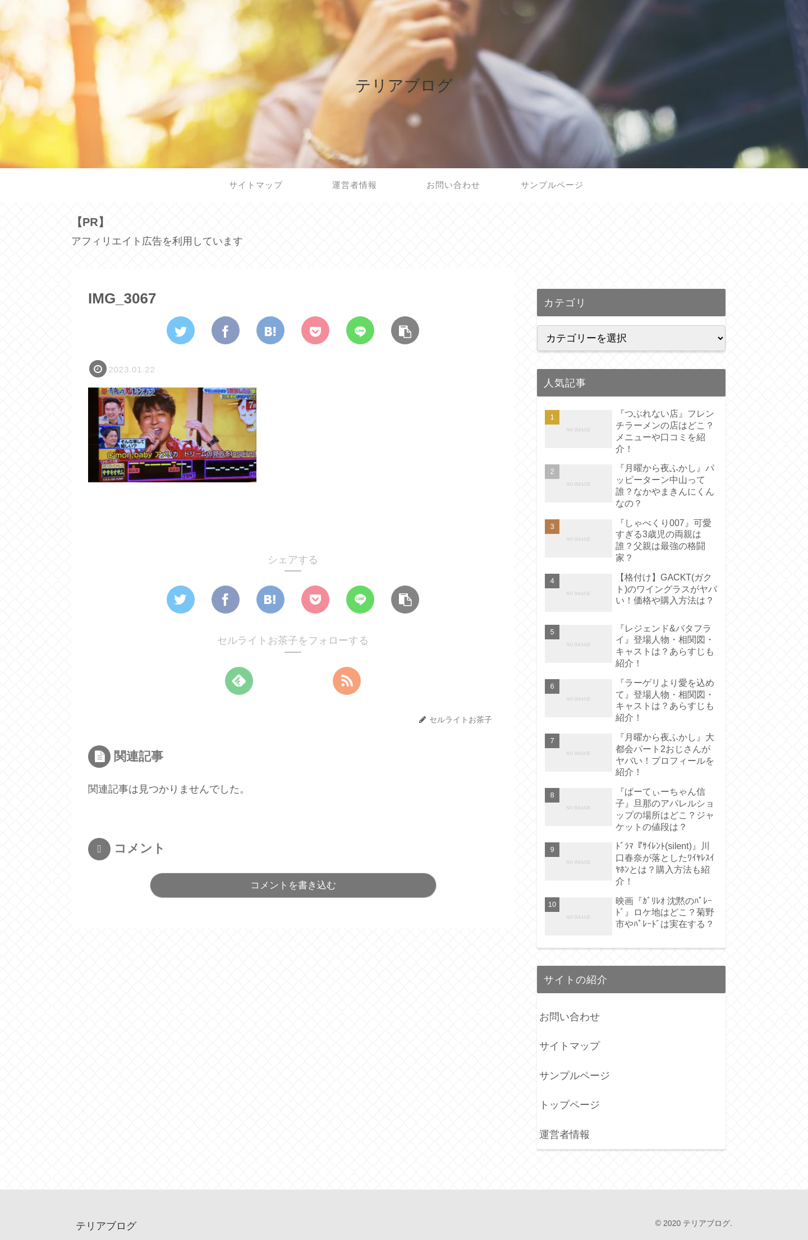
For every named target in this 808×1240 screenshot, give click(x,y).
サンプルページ (574, 1075)
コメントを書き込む (293, 885)
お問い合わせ (569, 1016)
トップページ (569, 1104)
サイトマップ (569, 1046)
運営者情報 (564, 1134)
